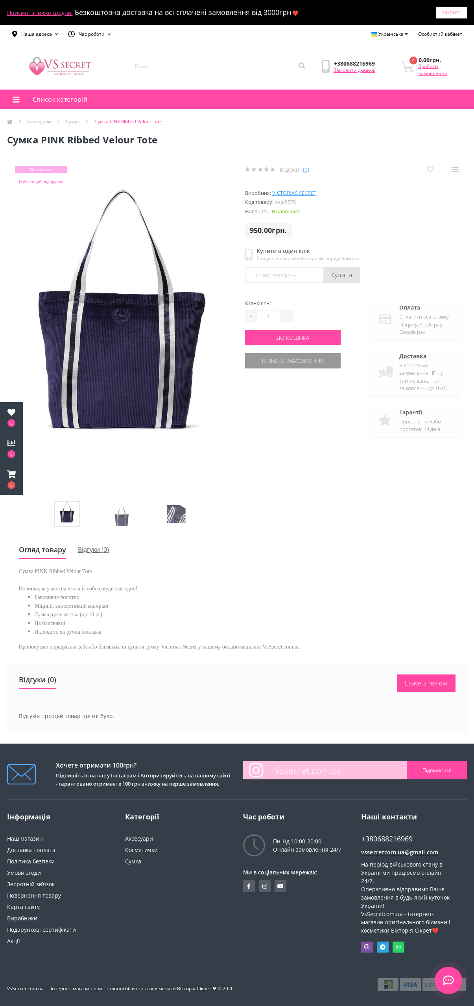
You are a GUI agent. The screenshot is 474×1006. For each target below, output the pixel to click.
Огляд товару (42, 549)
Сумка (73, 121)
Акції (13, 941)
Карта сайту (23, 907)
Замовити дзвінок (354, 70)
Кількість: (258, 303)
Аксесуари (39, 121)
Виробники (22, 918)
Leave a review (426, 683)
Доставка (412, 356)
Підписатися (437, 770)
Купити (342, 275)
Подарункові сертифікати (41, 929)
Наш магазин (25, 838)
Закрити (451, 12)
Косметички (141, 850)
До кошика (293, 337)
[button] (35, 34)
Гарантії (410, 412)
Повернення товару (34, 895)
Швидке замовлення (292, 361)
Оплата (409, 307)
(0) (306, 169)
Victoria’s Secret (294, 192)
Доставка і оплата (31, 850)
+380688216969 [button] (387, 838)
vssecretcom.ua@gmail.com (400, 852)
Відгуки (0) (93, 549)
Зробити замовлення (433, 70)
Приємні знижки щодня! (40, 12)
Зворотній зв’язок (31, 884)
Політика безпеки (31, 861)
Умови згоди (24, 872)
